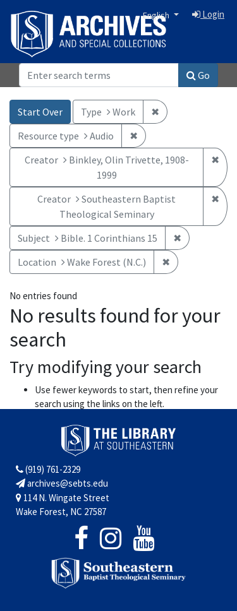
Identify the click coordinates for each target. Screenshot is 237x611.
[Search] (99, 75)
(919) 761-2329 (48, 469)
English (157, 15)
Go (198, 75)
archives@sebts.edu (62, 483)
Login (208, 14)
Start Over (40, 111)
